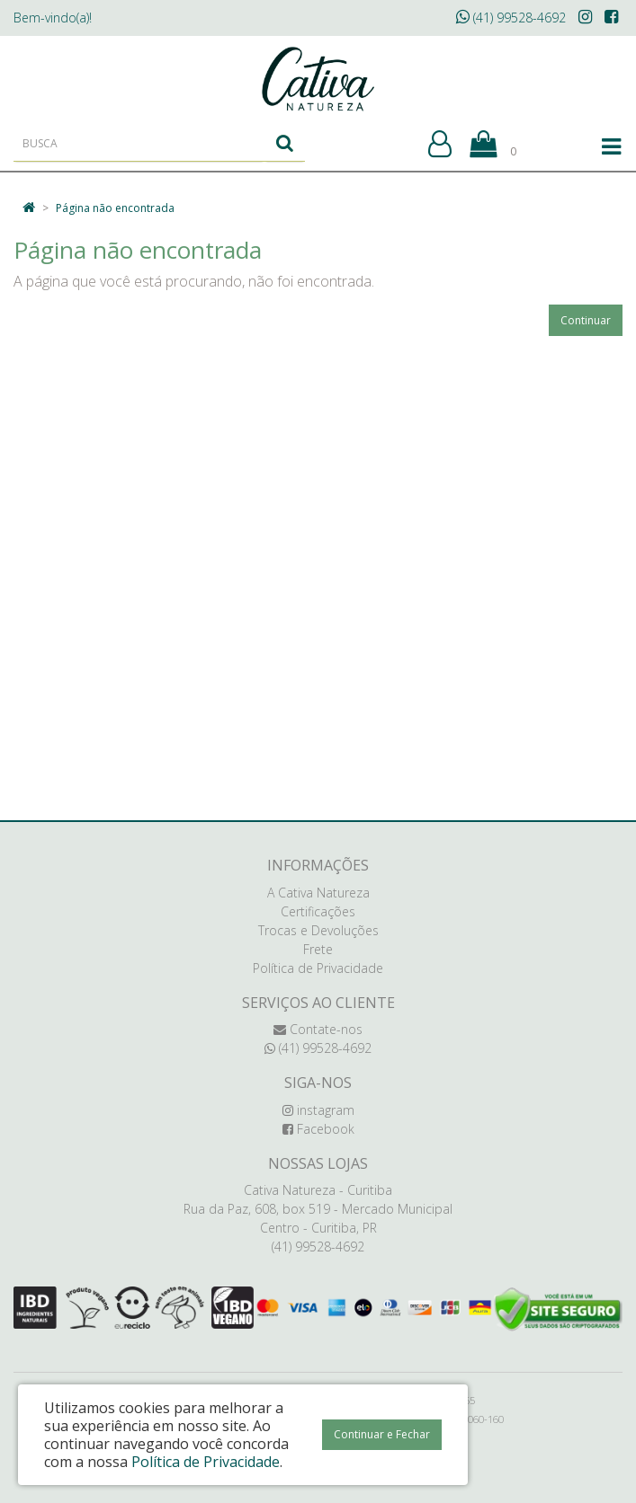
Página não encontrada (115, 208)
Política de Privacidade (318, 968)
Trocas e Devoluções (318, 930)
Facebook (318, 1128)
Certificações (318, 911)
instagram (318, 1109)
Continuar (585, 320)
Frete (318, 949)
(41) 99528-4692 (511, 17)
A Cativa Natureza (318, 892)
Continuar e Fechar (382, 1434)
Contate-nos (318, 1029)
